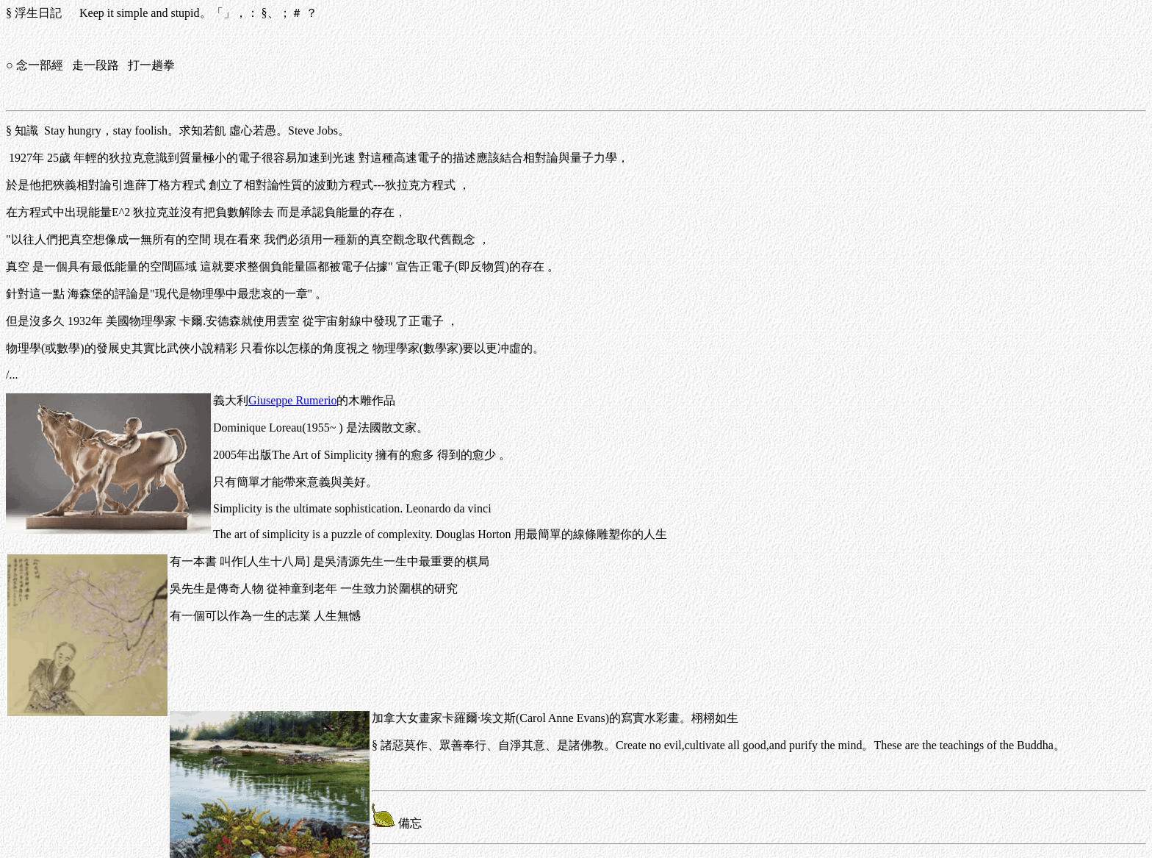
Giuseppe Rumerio (292, 400)
